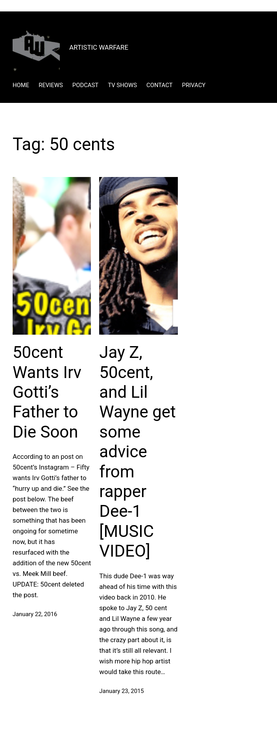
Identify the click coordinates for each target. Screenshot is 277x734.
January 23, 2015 (121, 691)
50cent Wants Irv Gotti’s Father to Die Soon (47, 392)
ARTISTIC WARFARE (98, 47)
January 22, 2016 (35, 614)
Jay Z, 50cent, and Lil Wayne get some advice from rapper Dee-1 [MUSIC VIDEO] (137, 452)
